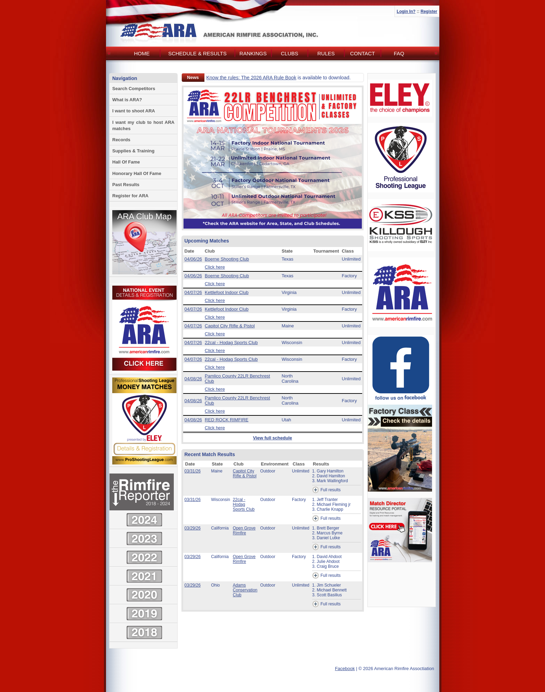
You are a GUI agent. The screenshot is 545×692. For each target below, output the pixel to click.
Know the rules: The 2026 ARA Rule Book (251, 77)
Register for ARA (130, 195)
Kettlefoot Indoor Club (227, 292)
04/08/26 (193, 378)
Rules (326, 53)
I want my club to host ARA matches (143, 125)
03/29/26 (193, 528)
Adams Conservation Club (245, 590)
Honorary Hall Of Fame (136, 173)
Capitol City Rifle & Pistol (230, 325)
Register (429, 11)
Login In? (406, 11)
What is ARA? (127, 99)
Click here (215, 267)
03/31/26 (193, 471)
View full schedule (272, 437)
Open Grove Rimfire (244, 530)
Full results (326, 490)
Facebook (345, 668)
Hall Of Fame (126, 162)
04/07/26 (193, 292)
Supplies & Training (133, 150)
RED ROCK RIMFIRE (227, 419)
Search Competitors (133, 88)
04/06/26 (193, 259)
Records (121, 139)
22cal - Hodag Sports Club (231, 342)
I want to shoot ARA (133, 110)
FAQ (399, 53)
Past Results (125, 184)
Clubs (289, 53)
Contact (362, 53)
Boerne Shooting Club (227, 259)
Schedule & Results (197, 53)
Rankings (253, 53)
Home (142, 53)
